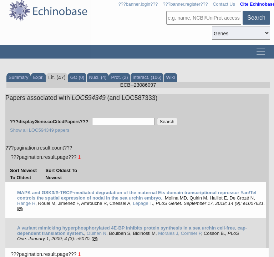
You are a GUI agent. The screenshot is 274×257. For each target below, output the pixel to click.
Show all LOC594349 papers (39, 130)
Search (256, 18)
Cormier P (191, 233)
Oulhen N (96, 233)
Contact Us (224, 4)
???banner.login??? (138, 4)
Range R (26, 203)
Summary (19, 77)
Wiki (170, 77)
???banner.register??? (185, 4)
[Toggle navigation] (260, 52)
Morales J (168, 233)
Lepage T (142, 203)
